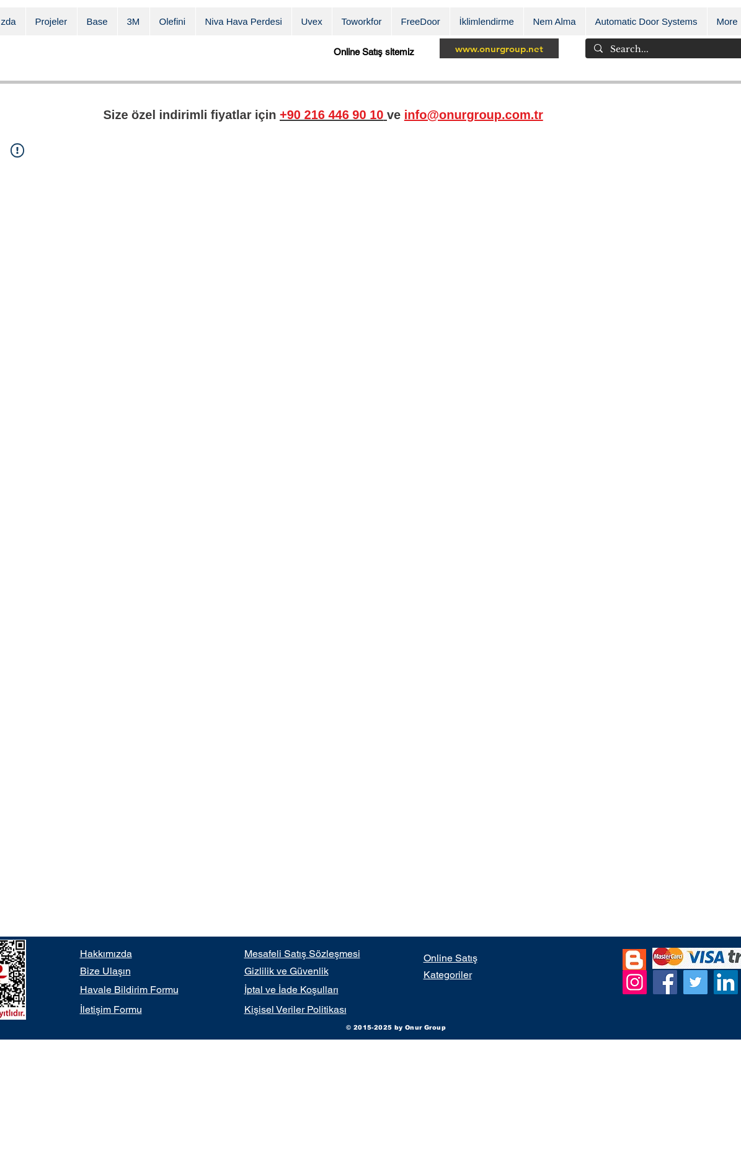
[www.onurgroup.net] (499, 48)
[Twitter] (695, 982)
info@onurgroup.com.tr (473, 115)
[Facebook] (665, 982)
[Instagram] (635, 982)
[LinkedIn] (726, 982)
